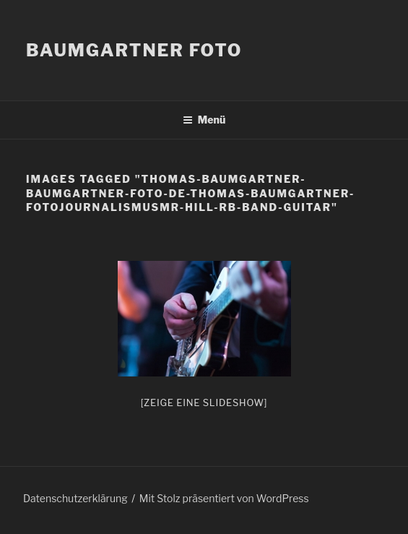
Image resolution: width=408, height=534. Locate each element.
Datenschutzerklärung (75, 498)
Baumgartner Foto (134, 50)
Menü (204, 119)
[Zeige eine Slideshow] (204, 402)
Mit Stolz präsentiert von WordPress (224, 498)
